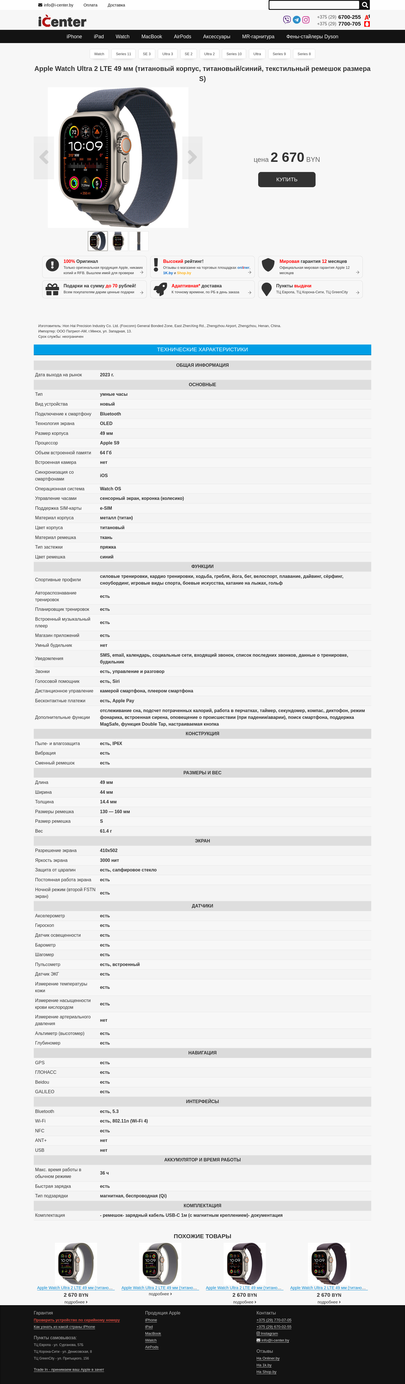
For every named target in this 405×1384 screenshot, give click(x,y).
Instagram (267, 1333)
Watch (99, 54)
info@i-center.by (55, 5)
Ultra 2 (209, 54)
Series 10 (234, 54)
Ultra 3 (167, 54)
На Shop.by (266, 1372)
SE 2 (189, 54)
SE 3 (147, 54)
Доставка (116, 5)
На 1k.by (264, 1365)
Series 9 (279, 54)
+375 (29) (343, 17)
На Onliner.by (268, 1358)
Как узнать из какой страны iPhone (64, 1327)
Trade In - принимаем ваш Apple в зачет (69, 1369)
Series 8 (304, 54)
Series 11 (123, 54)
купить (286, 179)
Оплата (91, 5)
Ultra (257, 54)
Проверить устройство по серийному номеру (77, 1320)
